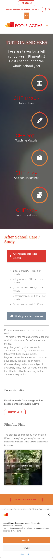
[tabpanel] (26, 288)
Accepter (26, 540)
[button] (48, 514)
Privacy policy (25, 554)
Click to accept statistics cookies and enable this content (23, 467)
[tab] (26, 256)
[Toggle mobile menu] (47, 26)
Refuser (26, 548)
